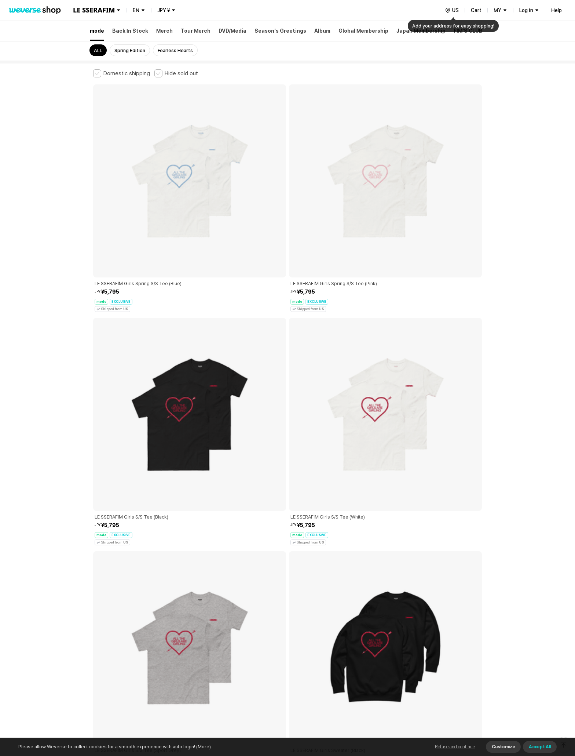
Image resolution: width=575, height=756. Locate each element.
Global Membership (363, 31)
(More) (203, 746)
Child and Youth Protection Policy (264, 633)
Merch (164, 31)
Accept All (540, 746)
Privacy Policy (322, 633)
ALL (98, 50)
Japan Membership (421, 31)
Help (556, 10)
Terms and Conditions (113, 633)
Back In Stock (130, 31)
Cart (476, 10)
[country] (451, 10)
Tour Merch (195, 31)
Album (322, 31)
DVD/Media (232, 31)
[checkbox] (121, 73)
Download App (463, 709)
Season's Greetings (280, 31)
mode (97, 31)
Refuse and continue (455, 746)
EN (136, 10)
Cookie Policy (360, 633)
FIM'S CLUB (468, 31)
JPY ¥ (163, 10)
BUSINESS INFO (217, 666)
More (287, 582)
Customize (503, 746)
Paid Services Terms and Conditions (183, 633)
